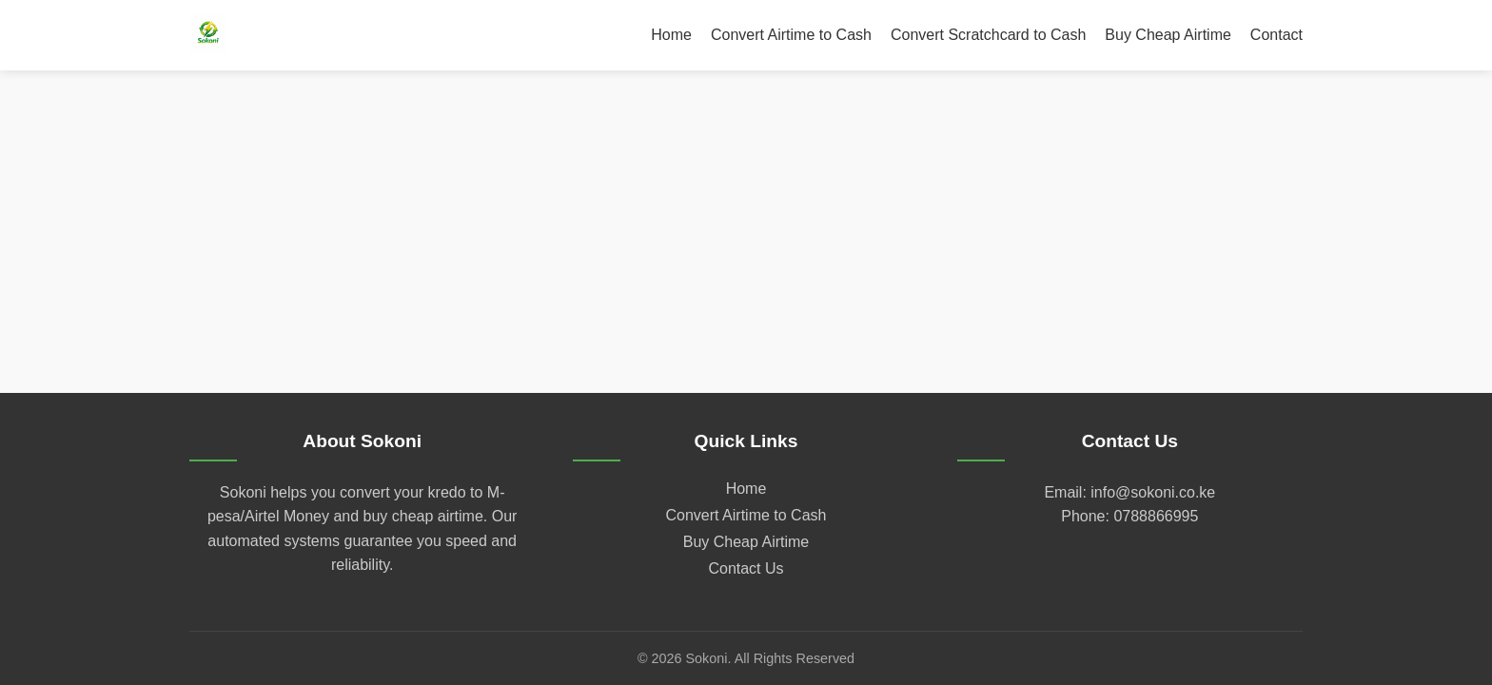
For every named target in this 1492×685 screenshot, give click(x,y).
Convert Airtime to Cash (791, 35)
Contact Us (745, 568)
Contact (1276, 35)
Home (671, 35)
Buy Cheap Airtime (1168, 35)
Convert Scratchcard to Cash (988, 35)
